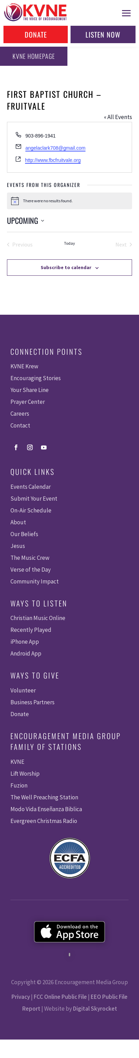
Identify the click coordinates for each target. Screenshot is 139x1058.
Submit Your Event (33, 498)
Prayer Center (27, 402)
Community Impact (34, 581)
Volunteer (23, 690)
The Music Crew (29, 558)
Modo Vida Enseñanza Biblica (46, 809)
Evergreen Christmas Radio (43, 821)
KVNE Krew (24, 366)
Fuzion (18, 785)
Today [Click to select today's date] (69, 243)
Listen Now (103, 34)
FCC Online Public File (60, 997)
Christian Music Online (37, 618)
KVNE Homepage (34, 56)
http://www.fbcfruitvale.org (53, 160)
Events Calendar (30, 487)
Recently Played (30, 630)
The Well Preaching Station (44, 797)
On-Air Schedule (30, 510)
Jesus (17, 546)
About (18, 522)
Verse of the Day (30, 569)
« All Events (118, 117)
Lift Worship (25, 773)
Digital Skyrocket (95, 1008)
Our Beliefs (24, 534)
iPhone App (24, 641)
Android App (25, 653)
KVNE (17, 762)
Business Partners (32, 702)
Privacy (20, 997)
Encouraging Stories (35, 378)
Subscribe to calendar (66, 267)
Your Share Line (29, 390)
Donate (36, 34)
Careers (19, 413)
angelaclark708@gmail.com (55, 148)
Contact (20, 425)
